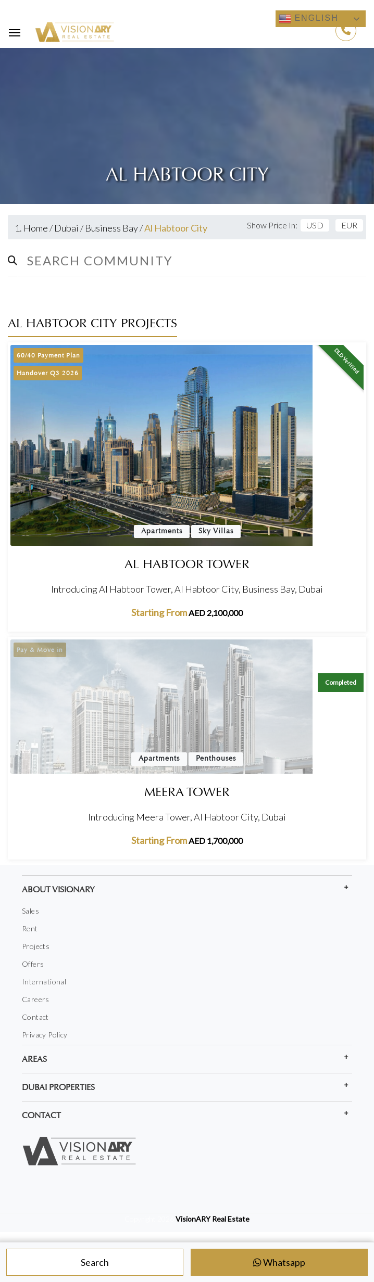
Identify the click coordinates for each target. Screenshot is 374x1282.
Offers (33, 963)
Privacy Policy (45, 1034)
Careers (35, 999)
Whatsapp (279, 1262)
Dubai (66, 228)
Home (35, 228)
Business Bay (111, 228)
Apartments (161, 531)
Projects (35, 946)
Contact (35, 1016)
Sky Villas (215, 531)
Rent (30, 928)
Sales (30, 910)
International (44, 981)
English (309, 18)
